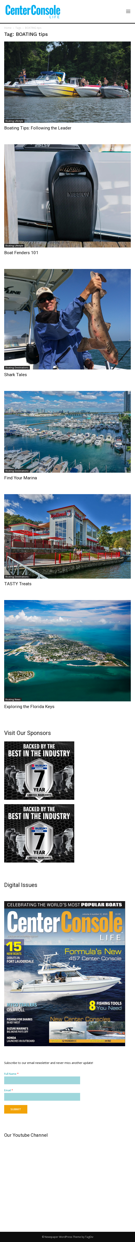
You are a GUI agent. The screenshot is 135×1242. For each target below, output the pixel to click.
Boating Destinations (17, 367)
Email (8, 1090)
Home (7, 28)
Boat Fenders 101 (21, 252)
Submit (15, 1109)
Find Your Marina (20, 477)
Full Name (11, 1074)
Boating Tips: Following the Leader (37, 128)
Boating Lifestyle (14, 120)
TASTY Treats (18, 583)
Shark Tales (15, 374)
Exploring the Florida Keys (29, 706)
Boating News (12, 699)
